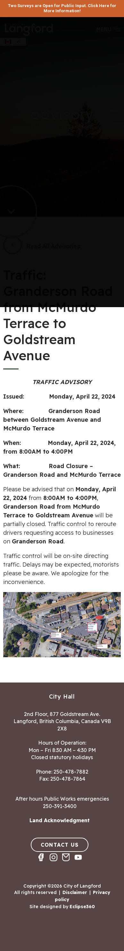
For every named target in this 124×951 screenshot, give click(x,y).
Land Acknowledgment (59, 820)
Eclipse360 (82, 906)
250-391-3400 (60, 806)
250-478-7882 (71, 771)
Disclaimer (74, 892)
